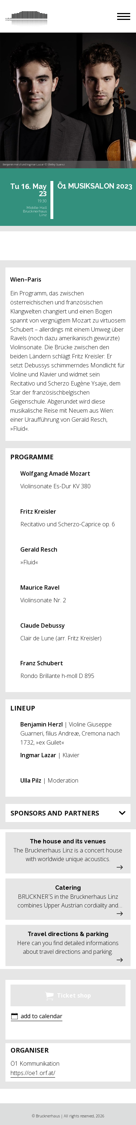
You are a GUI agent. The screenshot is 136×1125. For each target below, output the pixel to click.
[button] (124, 16)
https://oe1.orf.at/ (33, 1073)
